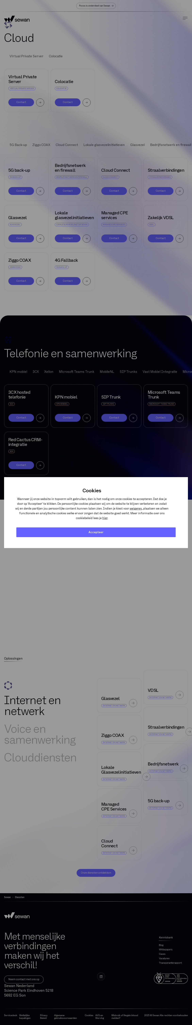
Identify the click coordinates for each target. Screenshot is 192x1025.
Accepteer (96, 532)
